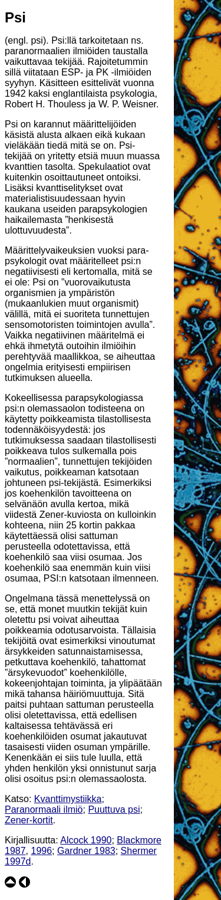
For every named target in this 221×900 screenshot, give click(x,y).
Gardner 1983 (86, 851)
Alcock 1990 (85, 840)
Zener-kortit (29, 820)
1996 (41, 851)
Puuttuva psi (114, 809)
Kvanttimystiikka (68, 799)
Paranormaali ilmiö (44, 809)
